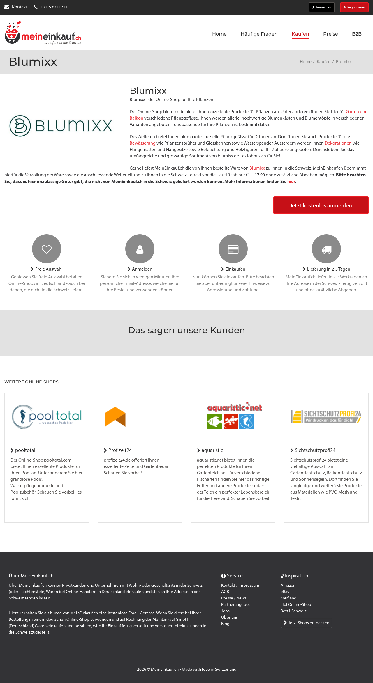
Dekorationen (338, 143)
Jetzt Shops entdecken (306, 622)
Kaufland (288, 598)
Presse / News (234, 598)
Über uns (229, 617)
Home (306, 61)
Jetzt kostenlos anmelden (321, 205)
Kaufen (324, 61)
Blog (225, 623)
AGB (225, 591)
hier (291, 181)
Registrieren (354, 7)
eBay (285, 591)
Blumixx (257, 168)
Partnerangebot (235, 604)
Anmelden (321, 7)
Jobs (225, 610)
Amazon (288, 585)
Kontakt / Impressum (240, 585)
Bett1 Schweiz (293, 610)
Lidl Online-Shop (296, 604)
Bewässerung (143, 143)
